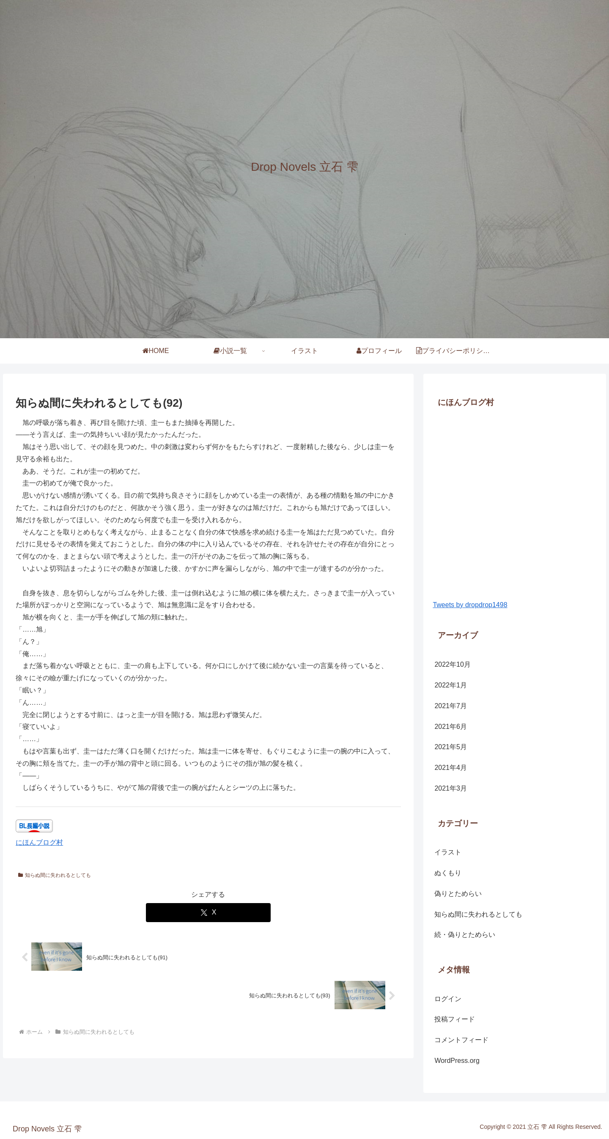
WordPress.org (456, 1060)
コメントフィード (461, 1039)
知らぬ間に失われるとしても (54, 875)
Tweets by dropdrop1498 (470, 604)
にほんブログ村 (39, 842)
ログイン (447, 998)
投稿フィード (454, 1019)
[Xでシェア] (208, 912)
